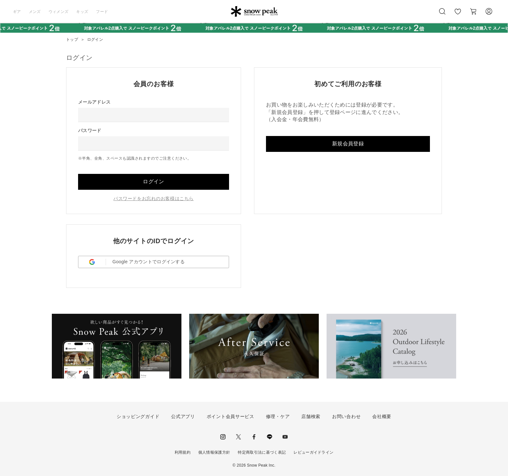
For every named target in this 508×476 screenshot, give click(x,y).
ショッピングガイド (138, 416)
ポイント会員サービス (230, 416)
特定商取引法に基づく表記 (262, 452)
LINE (269, 437)
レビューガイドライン (313, 452)
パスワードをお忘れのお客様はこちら (153, 198)
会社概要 (381, 416)
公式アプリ (183, 416)
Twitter (238, 437)
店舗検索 (310, 416)
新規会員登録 (348, 143)
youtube (285, 437)
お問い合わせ (346, 416)
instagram (223, 437)
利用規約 (182, 452)
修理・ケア (278, 416)
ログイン (153, 181)
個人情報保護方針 (214, 452)
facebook (254, 437)
